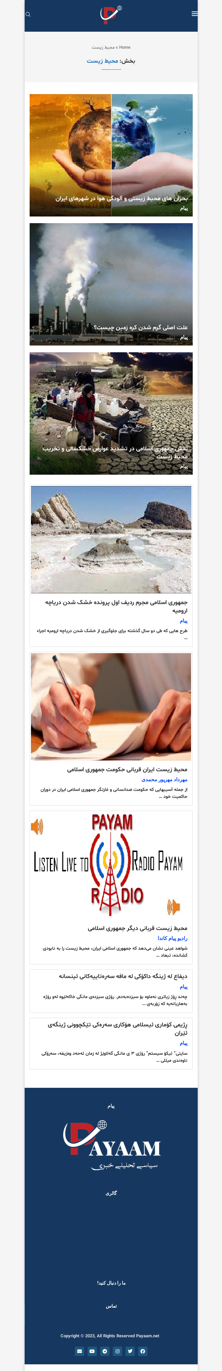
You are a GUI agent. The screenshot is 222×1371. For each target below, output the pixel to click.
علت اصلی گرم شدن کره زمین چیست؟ (141, 328)
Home (124, 48)
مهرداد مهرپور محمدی (164, 779)
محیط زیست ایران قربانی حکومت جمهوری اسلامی (127, 770)
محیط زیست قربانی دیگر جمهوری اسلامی (137, 928)
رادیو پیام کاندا (172, 938)
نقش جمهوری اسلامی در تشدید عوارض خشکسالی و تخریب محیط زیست (115, 453)
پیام (184, 208)
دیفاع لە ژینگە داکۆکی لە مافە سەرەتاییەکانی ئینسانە (123, 976)
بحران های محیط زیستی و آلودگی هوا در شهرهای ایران (122, 198)
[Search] (28, 15)
